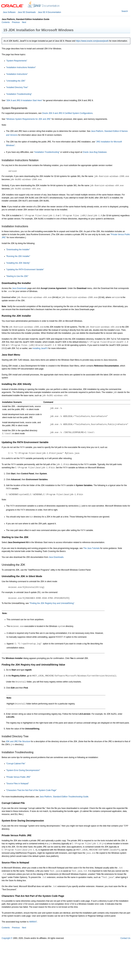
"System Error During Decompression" (23, 770)
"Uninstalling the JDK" (16, 81)
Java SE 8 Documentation (49, 12)
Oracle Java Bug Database (95, 152)
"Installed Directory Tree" (17, 87)
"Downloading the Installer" (18, 249)
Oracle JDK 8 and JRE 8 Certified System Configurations (67, 113)
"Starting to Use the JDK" (17, 276)
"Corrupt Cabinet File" (15, 763)
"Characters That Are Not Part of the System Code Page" (31, 790)
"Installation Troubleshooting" (19, 94)
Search (124, 11)
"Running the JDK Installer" (18, 256)
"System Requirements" (16, 61)
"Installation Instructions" (17, 74)
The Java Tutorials (91, 548)
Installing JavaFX (40, 348)
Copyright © (7, 938)
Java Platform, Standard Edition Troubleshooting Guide (63, 796)
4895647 (33, 922)
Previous (15, 22)
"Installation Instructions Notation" (21, 67)
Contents (6, 22)
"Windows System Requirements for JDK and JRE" (28, 119)
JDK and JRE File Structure (18, 741)
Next (23, 22)
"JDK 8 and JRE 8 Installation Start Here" (24, 100)
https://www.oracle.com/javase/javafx (92, 41)
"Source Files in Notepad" (17, 783)
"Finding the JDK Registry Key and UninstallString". (52, 603)
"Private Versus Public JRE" (18, 777)
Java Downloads (19, 288)
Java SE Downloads (27, 12)
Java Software (9, 12)
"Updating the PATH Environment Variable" (25, 269)
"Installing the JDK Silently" (18, 263)
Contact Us (125, 938)
